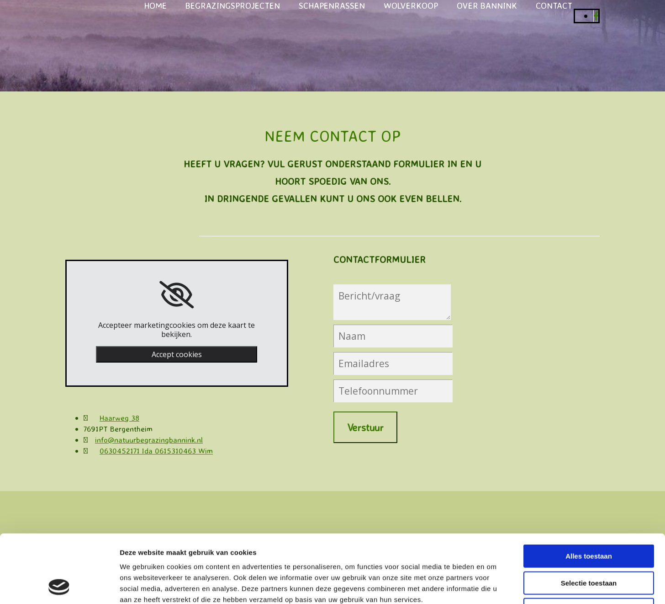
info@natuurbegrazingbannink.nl (149, 439)
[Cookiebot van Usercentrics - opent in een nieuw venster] (59, 586)
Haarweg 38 (119, 417)
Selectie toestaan (589, 519)
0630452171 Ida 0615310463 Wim (156, 450)
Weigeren (588, 546)
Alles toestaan (588, 492)
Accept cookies (177, 354)
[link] (176, 295)
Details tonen (493, 586)
